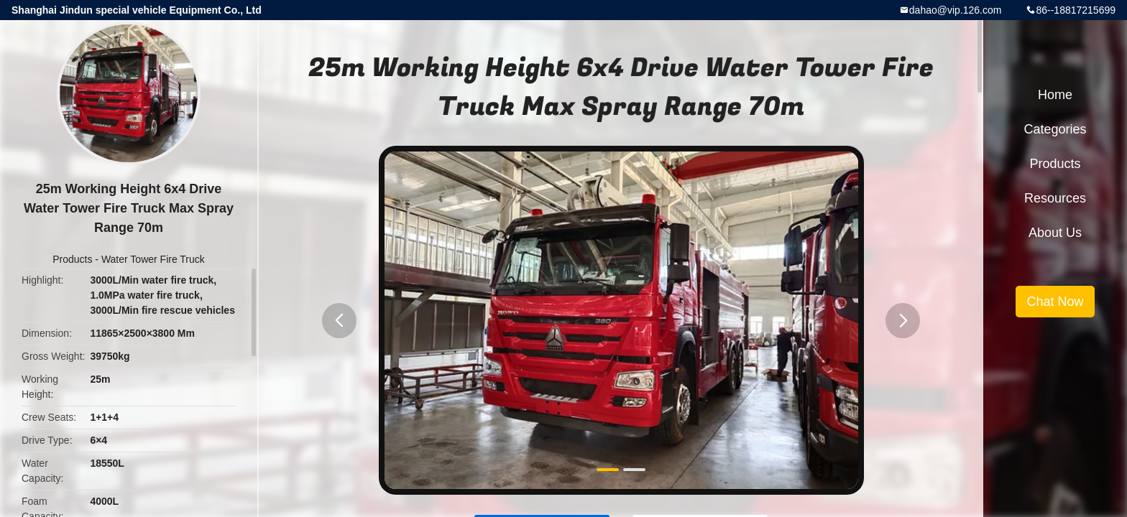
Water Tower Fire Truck (153, 259)
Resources (1055, 198)
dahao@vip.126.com (955, 10)
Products (72, 259)
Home (1055, 95)
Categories (1055, 129)
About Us (1055, 232)
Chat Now (1054, 301)
